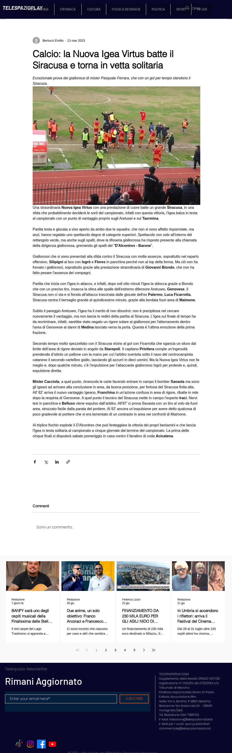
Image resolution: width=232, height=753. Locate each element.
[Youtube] (52, 744)
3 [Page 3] (115, 650)
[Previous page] (87, 650)
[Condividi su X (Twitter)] (46, 462)
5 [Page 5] (134, 650)
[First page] (77, 650)
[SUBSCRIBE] (134, 699)
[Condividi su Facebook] (35, 462)
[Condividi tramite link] (68, 462)
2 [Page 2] (106, 650)
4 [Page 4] (125, 650)
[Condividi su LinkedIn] (57, 462)
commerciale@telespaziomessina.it (185, 728)
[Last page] (154, 650)
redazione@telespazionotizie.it (191, 719)
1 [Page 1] (96, 650)
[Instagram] (30, 744)
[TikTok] (19, 744)
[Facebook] (41, 744)
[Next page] (144, 650)
